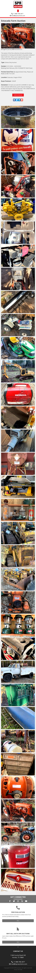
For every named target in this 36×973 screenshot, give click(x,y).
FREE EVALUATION (18, 912)
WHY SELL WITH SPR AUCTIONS (18, 934)
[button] (18, 11)
